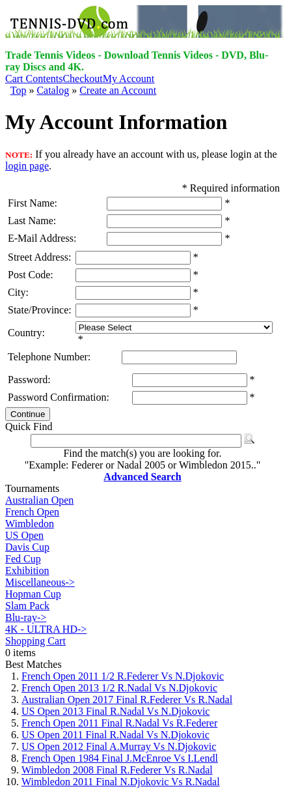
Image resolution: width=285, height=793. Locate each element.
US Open (24, 535)
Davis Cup (27, 547)
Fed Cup (23, 558)
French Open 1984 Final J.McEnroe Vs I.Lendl (119, 758)
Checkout (82, 78)
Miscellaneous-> (40, 582)
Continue (27, 414)
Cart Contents (33, 78)
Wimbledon (29, 523)
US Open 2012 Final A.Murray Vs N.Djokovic (118, 746)
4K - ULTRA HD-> (46, 629)
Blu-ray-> (25, 617)
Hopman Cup (33, 593)
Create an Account (117, 90)
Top (18, 90)
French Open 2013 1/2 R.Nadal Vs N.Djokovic (119, 687)
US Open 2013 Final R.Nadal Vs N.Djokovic (115, 711)
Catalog (52, 90)
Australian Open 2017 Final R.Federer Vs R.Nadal (126, 699)
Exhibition (27, 570)
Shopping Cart (35, 640)
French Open (32, 511)
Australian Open (39, 500)
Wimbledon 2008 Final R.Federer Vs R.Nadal (117, 769)
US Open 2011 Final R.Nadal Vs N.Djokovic (115, 734)
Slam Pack (27, 605)
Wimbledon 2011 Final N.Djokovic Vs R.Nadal (120, 781)
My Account (129, 78)
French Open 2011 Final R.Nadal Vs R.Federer (119, 722)
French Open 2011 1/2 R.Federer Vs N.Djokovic (122, 676)
